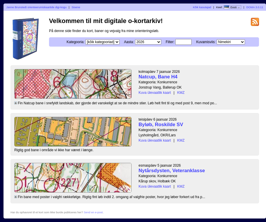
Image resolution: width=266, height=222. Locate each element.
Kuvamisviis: (206, 42)
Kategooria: (75, 42)
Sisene (75, 7)
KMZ (181, 93)
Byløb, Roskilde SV (161, 124)
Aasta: (129, 42)
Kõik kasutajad (202, 7)
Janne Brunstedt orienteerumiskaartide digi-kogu (36, 7)
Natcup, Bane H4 (158, 77)
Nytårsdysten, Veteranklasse (172, 170)
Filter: (170, 42)
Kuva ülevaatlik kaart (155, 93)
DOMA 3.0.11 (254, 7)
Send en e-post (93, 212)
